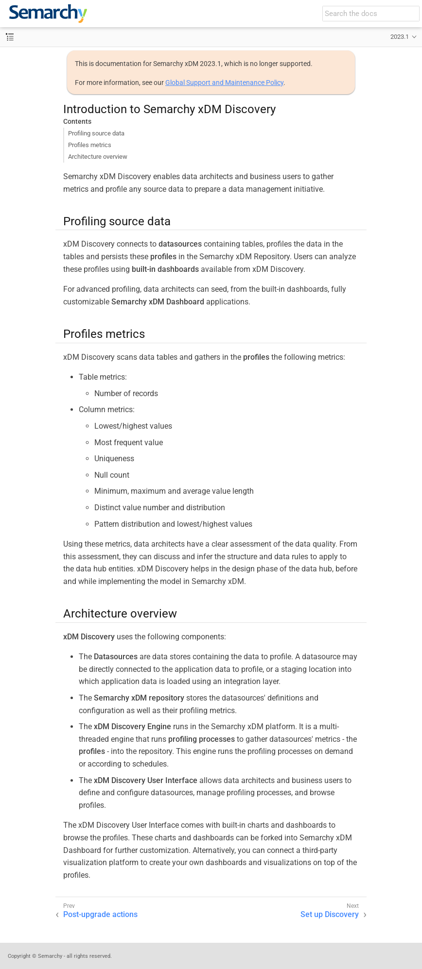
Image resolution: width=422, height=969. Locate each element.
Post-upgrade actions (100, 914)
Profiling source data (96, 133)
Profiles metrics (89, 145)
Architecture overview (97, 156)
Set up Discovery (329, 914)
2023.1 (399, 36)
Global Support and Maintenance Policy (224, 82)
